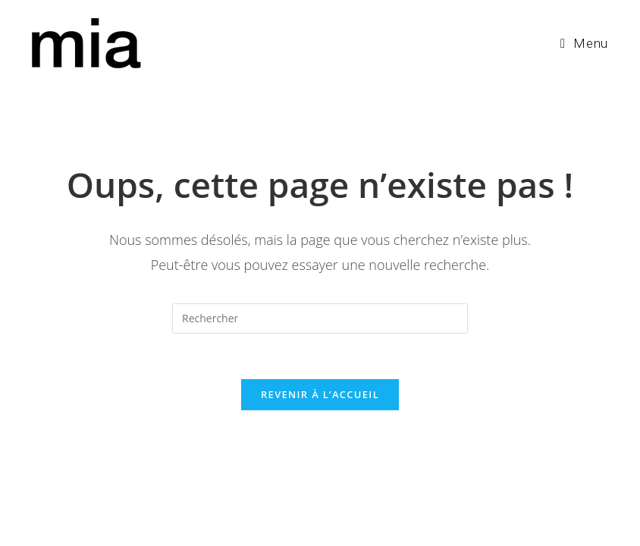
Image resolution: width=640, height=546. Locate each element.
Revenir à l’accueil (320, 394)
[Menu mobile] (584, 43)
